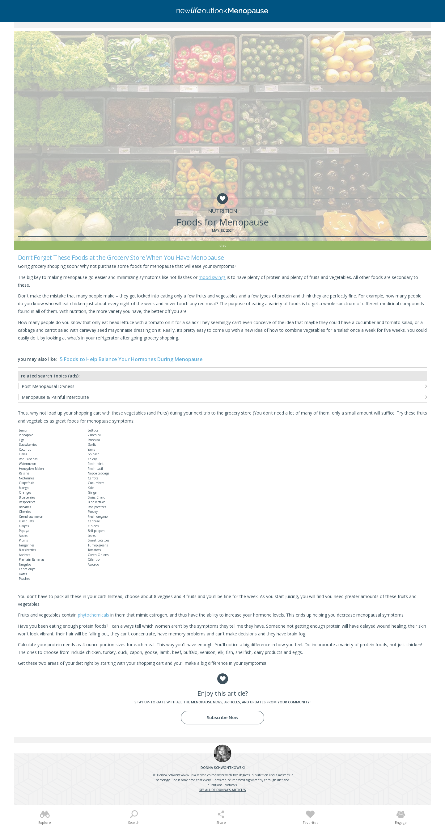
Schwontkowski (223, 767)
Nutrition (222, 211)
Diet (222, 245)
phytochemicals (93, 615)
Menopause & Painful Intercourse (55, 397)
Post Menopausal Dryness (48, 386)
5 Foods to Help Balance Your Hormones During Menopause (131, 359)
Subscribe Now (222, 717)
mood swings (212, 277)
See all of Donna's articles (222, 790)
